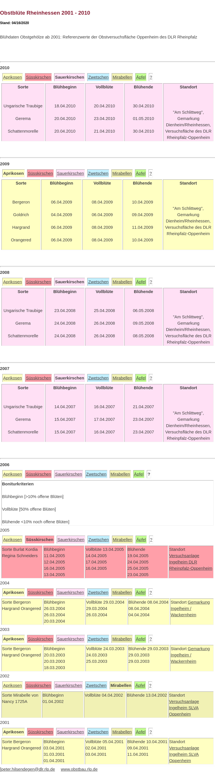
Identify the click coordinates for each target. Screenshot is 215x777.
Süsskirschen (38, 77)
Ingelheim (179, 562)
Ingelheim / (181, 608)
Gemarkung (199, 602)
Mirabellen (122, 77)
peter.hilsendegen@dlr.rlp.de (28, 769)
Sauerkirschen (70, 173)
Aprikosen (12, 77)
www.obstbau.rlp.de (79, 769)
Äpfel (141, 77)
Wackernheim (183, 615)
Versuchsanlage (184, 555)
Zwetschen (98, 77)
